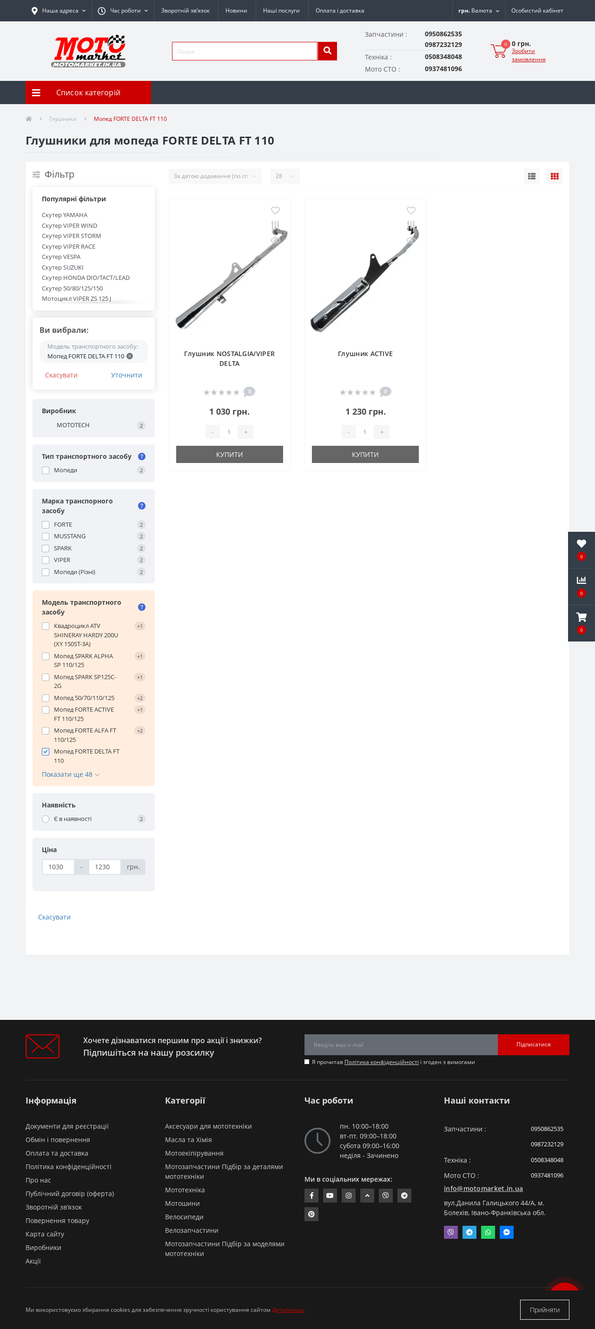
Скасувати (61, 374)
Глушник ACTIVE (365, 353)
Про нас (38, 1180)
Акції (33, 1260)
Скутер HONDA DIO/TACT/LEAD (86, 277)
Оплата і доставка (340, 10)
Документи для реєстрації (67, 1126)
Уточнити (126, 374)
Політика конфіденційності (381, 1062)
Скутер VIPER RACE (68, 246)
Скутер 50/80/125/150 (72, 288)
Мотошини (182, 1203)
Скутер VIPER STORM (71, 235)
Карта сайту (45, 1234)
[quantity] (228, 432)
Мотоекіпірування (194, 1153)
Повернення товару (57, 1220)
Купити (229, 454)
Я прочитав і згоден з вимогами (393, 1062)
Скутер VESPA (61, 256)
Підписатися (533, 1044)
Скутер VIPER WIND (69, 225)
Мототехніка (185, 1189)
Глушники (63, 119)
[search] (327, 51)
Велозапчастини (191, 1230)
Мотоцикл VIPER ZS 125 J (76, 298)
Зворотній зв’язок (185, 10)
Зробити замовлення (529, 55)
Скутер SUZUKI (63, 267)
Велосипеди (184, 1216)
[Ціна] (58, 867)
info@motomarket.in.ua (483, 1188)
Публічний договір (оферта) (70, 1193)
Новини (236, 10)
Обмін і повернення (58, 1139)
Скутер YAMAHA (64, 215)
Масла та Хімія (188, 1139)
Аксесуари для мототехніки (208, 1126)
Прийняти (545, 1309)
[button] (123, 10)
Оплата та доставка (57, 1153)
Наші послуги (281, 10)
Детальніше (288, 1310)
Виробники (43, 1247)
